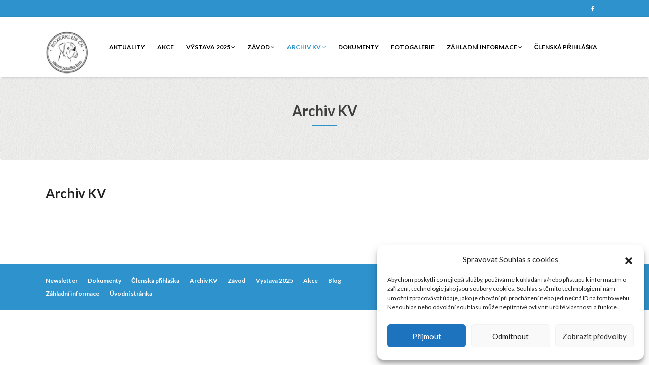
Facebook (592, 8)
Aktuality (127, 47)
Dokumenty (358, 47)
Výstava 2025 (210, 47)
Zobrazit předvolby (594, 336)
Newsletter (62, 280)
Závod (261, 47)
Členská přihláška (565, 47)
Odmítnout (510, 336)
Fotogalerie (413, 47)
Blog (334, 280)
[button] (629, 259)
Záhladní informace (484, 47)
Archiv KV (306, 47)
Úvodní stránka (131, 293)
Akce (165, 47)
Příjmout (426, 336)
